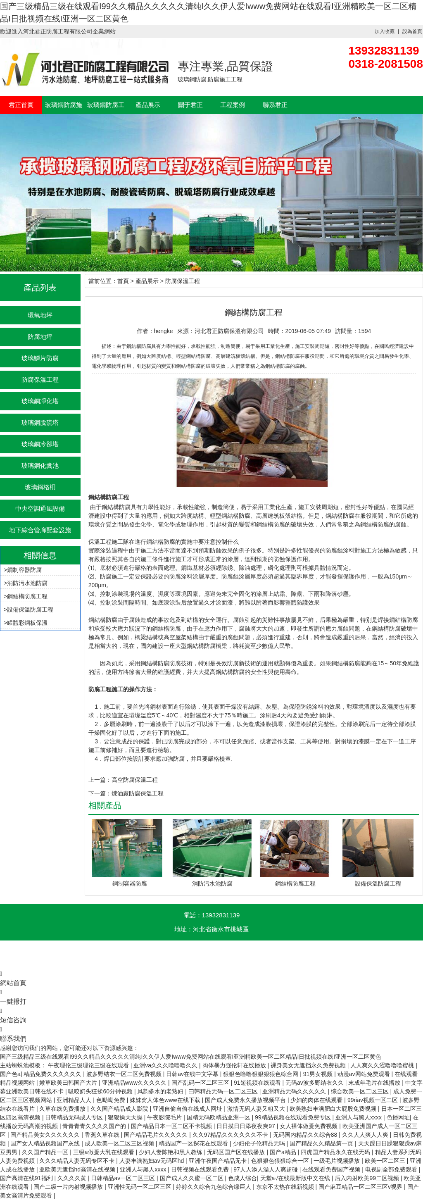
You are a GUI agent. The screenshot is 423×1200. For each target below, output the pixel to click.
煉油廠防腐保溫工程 (138, 793)
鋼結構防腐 (160, 541)
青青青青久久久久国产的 (95, 1126)
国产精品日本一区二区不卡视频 (172, 1126)
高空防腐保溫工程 (135, 779)
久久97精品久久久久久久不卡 (231, 1134)
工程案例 (232, 104)
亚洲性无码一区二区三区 (140, 1186)
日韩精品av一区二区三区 (124, 1178)
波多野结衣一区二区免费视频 (124, 1074)
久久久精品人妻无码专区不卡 (77, 1160)
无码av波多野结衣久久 (315, 1082)
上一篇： (100, 779)
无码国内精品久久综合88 (306, 1134)
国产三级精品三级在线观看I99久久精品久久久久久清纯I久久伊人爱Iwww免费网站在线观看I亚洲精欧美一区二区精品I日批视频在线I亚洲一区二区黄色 (190, 1056)
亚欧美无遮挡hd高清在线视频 (77, 1169)
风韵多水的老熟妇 (161, 1091)
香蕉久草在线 (103, 1134)
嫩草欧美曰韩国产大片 (69, 1082)
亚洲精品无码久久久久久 (295, 1091)
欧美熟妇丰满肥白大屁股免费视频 (334, 1108)
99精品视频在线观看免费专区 (293, 1117)
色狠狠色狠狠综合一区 (281, 1160)
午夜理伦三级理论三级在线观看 (89, 1065)
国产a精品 (284, 1152)
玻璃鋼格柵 (40, 486)
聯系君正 (275, 104)
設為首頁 (412, 31)
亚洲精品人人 (75, 1100)
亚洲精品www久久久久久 (135, 1082)
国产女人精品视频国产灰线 (45, 1143)
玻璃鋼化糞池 (40, 465)
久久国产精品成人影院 (120, 1108)
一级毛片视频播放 (337, 1160)
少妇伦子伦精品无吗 (260, 1143)
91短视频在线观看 (258, 1082)
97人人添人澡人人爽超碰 (266, 1169)
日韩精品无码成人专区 (75, 1117)
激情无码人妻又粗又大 (257, 1108)
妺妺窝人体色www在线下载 (166, 1100)
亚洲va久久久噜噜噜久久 (166, 1065)
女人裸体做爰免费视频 (309, 1126)
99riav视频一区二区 (373, 1100)
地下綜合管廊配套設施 (40, 529)
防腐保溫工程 (40, 379)
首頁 (123, 281)
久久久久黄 (72, 1178)
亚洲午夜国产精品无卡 (218, 1160)
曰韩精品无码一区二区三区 (223, 1091)
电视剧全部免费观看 (392, 1169)
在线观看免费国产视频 (332, 1169)
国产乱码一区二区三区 (201, 1082)
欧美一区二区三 (386, 1160)
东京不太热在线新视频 (286, 1186)
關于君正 (190, 104)
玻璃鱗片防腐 (40, 358)
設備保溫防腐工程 (30, 609)
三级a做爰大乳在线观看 (104, 1152)
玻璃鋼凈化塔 (40, 401)
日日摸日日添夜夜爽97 (246, 1126)
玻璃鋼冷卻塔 (40, 444)
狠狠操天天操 (126, 1117)
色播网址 (398, 1117)
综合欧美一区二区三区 (360, 1091)
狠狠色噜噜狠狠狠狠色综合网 (261, 1074)
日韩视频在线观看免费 (201, 1169)
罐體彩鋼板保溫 (27, 622)
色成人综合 (242, 1178)
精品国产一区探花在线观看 (194, 1143)
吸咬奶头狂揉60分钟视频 (101, 1091)
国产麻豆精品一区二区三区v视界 (361, 1186)
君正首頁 (21, 104)
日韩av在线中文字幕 (193, 1074)
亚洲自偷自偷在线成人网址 (188, 1108)
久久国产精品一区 (46, 1152)
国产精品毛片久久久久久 (156, 1134)
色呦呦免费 (111, 1100)
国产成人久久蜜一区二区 (192, 1178)
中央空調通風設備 (40, 508)
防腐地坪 (40, 336)
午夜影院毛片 (165, 1117)
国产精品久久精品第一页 (322, 1143)
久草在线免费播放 (63, 1108)
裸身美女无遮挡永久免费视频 (309, 1065)
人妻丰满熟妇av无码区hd (152, 1160)
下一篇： (100, 793)
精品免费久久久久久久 (53, 1074)
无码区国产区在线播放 (236, 1152)
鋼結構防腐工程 (27, 596)
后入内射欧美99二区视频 (367, 1178)
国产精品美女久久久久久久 (45, 1134)
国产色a (10, 1074)
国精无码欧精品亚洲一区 (219, 1117)
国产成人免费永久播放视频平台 (246, 1100)
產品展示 (147, 104)
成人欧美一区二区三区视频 (120, 1143)
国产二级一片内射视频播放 (69, 1186)
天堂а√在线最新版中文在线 (296, 1178)
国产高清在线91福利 (27, 1178)
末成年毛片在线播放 (375, 1082)
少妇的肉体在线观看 (317, 1100)
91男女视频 (318, 1074)
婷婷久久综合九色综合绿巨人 (214, 1186)
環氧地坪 (40, 315)
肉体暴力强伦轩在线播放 (235, 1065)
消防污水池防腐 (27, 583)
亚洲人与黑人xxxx (359, 1117)
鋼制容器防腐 (24, 570)
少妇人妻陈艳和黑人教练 (171, 1152)
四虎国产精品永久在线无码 (336, 1152)
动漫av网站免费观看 (364, 1074)
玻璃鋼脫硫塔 (40, 422)
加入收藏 (384, 31)
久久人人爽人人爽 (366, 1134)
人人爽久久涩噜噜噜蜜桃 (383, 1065)
